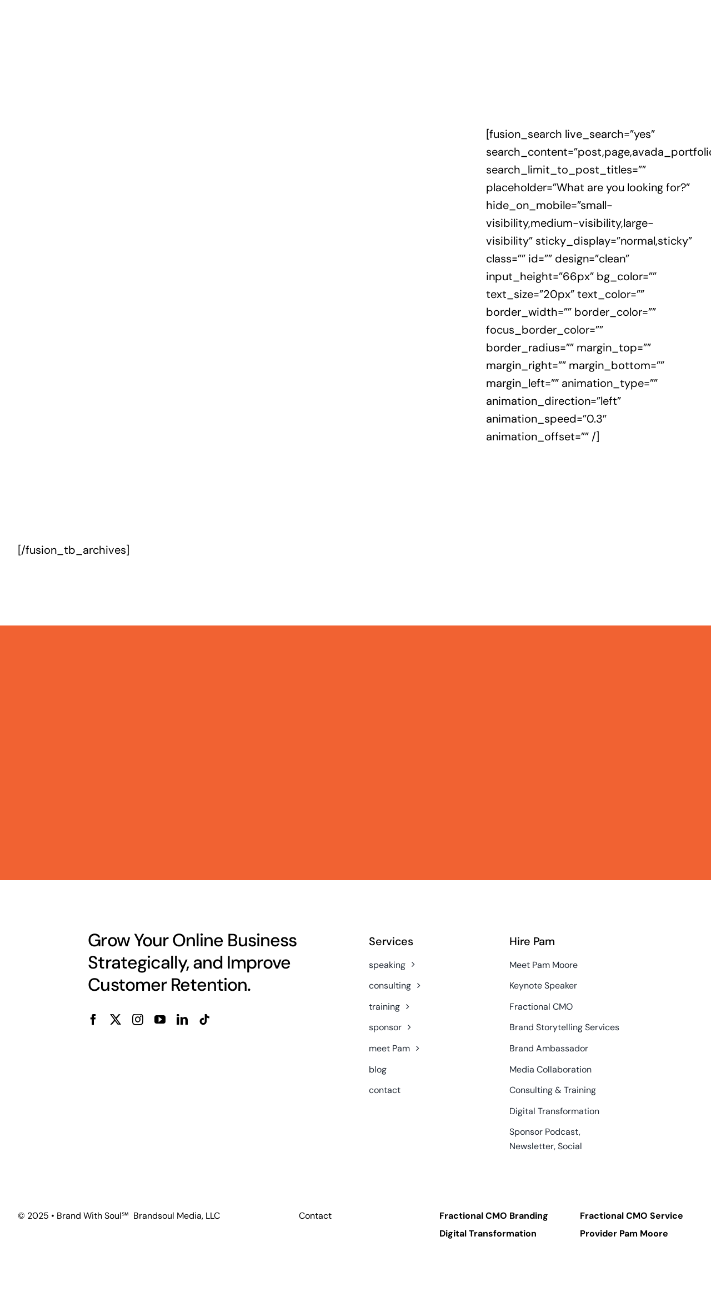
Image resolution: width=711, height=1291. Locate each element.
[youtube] (160, 1019)
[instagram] (137, 1019)
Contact (315, 1216)
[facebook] (93, 1019)
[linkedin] (182, 1019)
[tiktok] (204, 1019)
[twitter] (115, 1019)
